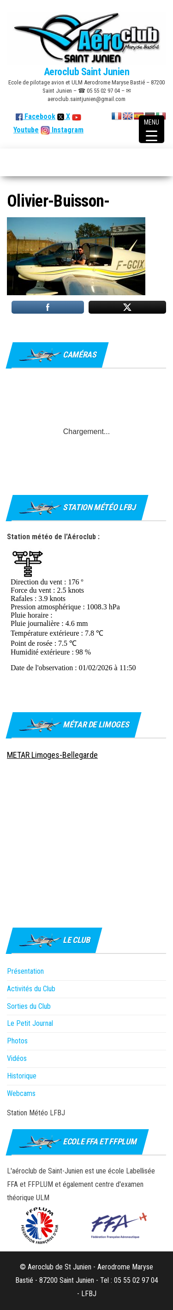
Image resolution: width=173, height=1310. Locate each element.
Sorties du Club (29, 1006)
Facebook (35, 116)
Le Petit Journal (30, 1023)
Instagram (67, 129)
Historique (21, 1076)
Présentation (25, 971)
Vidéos (17, 1058)
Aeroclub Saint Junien (87, 71)
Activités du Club (31, 988)
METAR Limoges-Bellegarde (52, 755)
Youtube (26, 129)
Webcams (21, 1093)
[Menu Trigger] (151, 129)
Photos (17, 1040)
